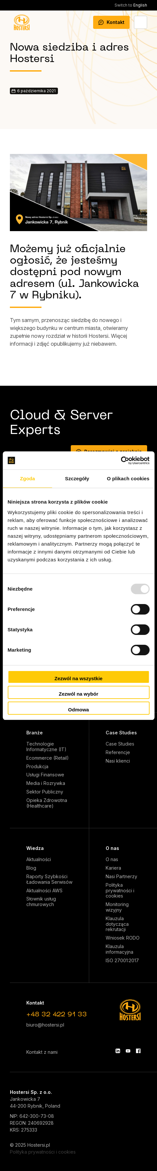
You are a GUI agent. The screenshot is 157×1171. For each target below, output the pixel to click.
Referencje (118, 752)
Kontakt (111, 22)
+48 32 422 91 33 (56, 1014)
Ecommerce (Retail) (47, 758)
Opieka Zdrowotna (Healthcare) (46, 803)
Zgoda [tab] (27, 478)
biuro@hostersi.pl (45, 1025)
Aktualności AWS (44, 890)
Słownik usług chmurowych (41, 901)
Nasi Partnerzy (121, 876)
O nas (112, 848)
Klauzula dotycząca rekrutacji (117, 924)
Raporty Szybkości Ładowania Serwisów (49, 879)
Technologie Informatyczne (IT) (46, 746)
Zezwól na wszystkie (79, 678)
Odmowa (78, 709)
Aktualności (38, 859)
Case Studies (121, 732)
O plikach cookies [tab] (128, 478)
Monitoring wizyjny (117, 907)
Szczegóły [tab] (77, 478)
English (131, 5)
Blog (31, 868)
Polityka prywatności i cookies (120, 890)
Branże (34, 732)
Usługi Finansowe (45, 774)
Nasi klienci (118, 761)
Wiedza (35, 848)
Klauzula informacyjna (119, 949)
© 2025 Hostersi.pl (30, 1145)
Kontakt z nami (42, 1052)
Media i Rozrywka (45, 783)
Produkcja (37, 766)
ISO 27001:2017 (122, 960)
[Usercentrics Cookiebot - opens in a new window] (120, 460)
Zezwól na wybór (78, 694)
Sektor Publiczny (44, 791)
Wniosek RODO (123, 938)
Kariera (113, 868)
